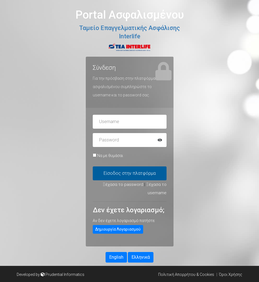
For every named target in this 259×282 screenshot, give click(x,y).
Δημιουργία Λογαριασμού (118, 229)
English (116, 257)
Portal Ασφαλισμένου (129, 14)
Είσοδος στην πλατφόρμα (130, 173)
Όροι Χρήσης (230, 274)
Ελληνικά (140, 257)
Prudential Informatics (64, 274)
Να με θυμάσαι (108, 155)
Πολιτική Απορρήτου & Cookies (186, 274)
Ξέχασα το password (123, 184)
